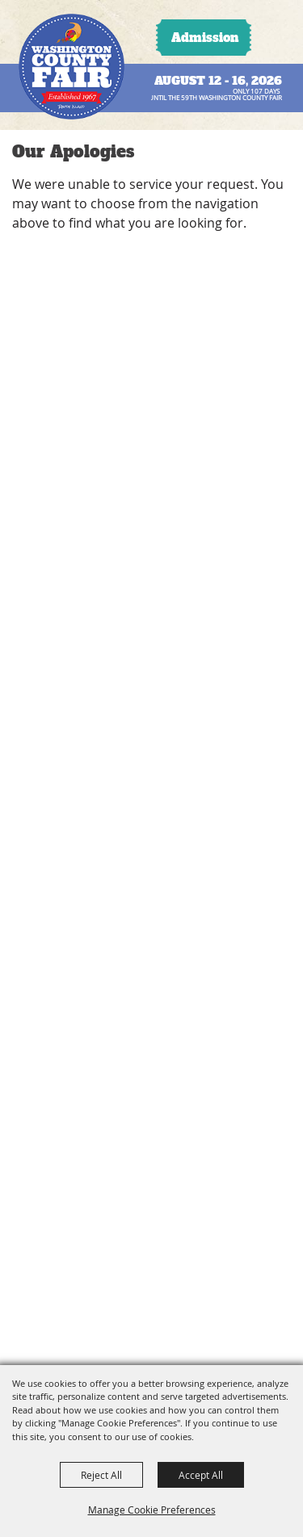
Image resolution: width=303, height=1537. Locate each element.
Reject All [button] (101, 1474)
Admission (204, 37)
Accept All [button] (201, 1474)
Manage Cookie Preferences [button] (152, 1509)
